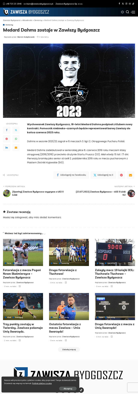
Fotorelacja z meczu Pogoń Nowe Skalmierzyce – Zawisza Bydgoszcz (22, 273)
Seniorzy (9, 25)
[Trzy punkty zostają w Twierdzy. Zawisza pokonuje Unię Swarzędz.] (23, 306)
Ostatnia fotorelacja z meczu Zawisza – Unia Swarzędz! (65, 327)
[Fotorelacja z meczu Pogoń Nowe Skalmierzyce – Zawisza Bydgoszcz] (23, 252)
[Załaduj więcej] (69, 349)
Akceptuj (35, 387)
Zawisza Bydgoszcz (25, 282)
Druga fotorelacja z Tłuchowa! (63, 271)
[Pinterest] (6, 139)
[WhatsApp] (16, 139)
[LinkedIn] (6, 147)
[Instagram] (126, 3)
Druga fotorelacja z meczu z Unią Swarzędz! (114, 325)
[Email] (16, 147)
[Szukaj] (127, 12)
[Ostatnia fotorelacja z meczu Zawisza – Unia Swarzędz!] (69, 306)
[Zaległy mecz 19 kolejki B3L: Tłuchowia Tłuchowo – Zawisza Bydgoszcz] (115, 252)
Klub (9, 317)
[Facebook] (119, 3)
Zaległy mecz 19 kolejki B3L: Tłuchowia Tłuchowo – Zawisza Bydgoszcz (114, 273)
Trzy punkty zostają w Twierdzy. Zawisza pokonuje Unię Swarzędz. (21, 327)
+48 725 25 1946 (12, 4)
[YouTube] (130, 3)
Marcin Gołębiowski (26, 37)
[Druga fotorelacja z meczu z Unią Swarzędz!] (115, 306)
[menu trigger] (133, 12)
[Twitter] (123, 3)
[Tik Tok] (133, 3)
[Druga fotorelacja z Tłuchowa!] (69, 252)
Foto (9, 263)
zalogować (21, 217)
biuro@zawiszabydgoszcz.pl (38, 4)
